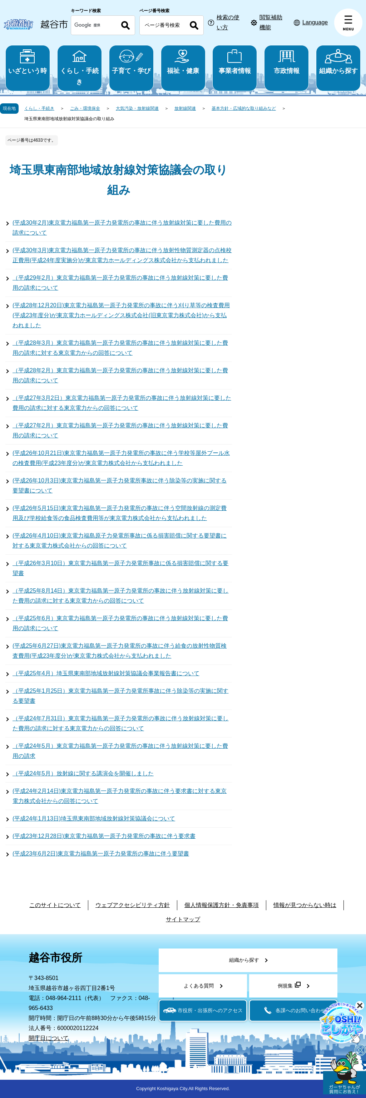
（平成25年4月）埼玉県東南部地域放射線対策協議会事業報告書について (106, 673)
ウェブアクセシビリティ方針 (132, 905)
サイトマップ (183, 919)
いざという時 (28, 61)
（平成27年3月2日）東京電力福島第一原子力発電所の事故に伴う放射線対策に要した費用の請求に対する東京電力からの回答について (122, 403)
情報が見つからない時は (304, 905)
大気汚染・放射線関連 (137, 108)
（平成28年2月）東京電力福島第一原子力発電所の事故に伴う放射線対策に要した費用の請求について (120, 375)
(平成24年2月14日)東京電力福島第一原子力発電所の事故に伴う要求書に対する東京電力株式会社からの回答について (120, 796)
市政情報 (286, 61)
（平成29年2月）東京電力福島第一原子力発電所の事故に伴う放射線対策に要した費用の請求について (120, 283)
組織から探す (338, 61)
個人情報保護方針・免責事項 (221, 905)
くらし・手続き (79, 67)
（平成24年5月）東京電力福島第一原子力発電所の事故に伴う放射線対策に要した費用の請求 (120, 751)
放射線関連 (185, 108)
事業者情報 (234, 61)
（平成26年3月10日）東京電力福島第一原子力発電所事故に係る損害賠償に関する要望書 (121, 568)
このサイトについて (55, 905)
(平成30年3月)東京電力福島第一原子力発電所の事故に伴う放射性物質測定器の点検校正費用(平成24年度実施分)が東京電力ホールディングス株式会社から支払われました (122, 255)
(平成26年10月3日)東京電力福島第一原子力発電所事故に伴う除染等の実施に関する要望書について (120, 485)
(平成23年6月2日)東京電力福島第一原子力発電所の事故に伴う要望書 (101, 854)
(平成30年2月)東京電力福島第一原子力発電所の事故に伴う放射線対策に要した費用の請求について (122, 228)
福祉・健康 (183, 61)
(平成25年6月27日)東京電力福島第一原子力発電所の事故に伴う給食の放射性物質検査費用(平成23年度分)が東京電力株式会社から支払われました (120, 651)
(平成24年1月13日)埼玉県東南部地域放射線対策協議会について (94, 818)
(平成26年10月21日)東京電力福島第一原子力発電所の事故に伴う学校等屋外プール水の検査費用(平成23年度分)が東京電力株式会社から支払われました (121, 458)
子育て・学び (131, 61)
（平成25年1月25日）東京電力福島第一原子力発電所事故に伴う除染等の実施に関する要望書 (121, 696)
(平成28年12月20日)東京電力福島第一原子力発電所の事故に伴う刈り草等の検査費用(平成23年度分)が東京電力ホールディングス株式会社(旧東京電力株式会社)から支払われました (121, 315)
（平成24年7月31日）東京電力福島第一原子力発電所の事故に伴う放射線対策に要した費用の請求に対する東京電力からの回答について (121, 723)
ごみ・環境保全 (85, 108)
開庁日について (49, 1038)
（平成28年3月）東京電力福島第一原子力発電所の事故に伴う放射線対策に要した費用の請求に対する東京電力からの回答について (120, 348)
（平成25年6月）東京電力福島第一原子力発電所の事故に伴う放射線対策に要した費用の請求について (120, 623)
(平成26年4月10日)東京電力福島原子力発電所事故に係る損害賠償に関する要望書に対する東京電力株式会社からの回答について (120, 541)
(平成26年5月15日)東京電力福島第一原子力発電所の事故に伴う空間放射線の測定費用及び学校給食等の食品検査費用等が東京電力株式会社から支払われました (120, 513)
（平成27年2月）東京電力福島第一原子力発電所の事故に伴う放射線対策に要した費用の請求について (120, 430)
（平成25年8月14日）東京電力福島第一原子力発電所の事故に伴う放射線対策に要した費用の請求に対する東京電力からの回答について (121, 596)
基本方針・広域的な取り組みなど (244, 108)
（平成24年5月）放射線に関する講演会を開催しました (83, 773)
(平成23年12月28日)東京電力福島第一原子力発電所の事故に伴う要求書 (104, 836)
